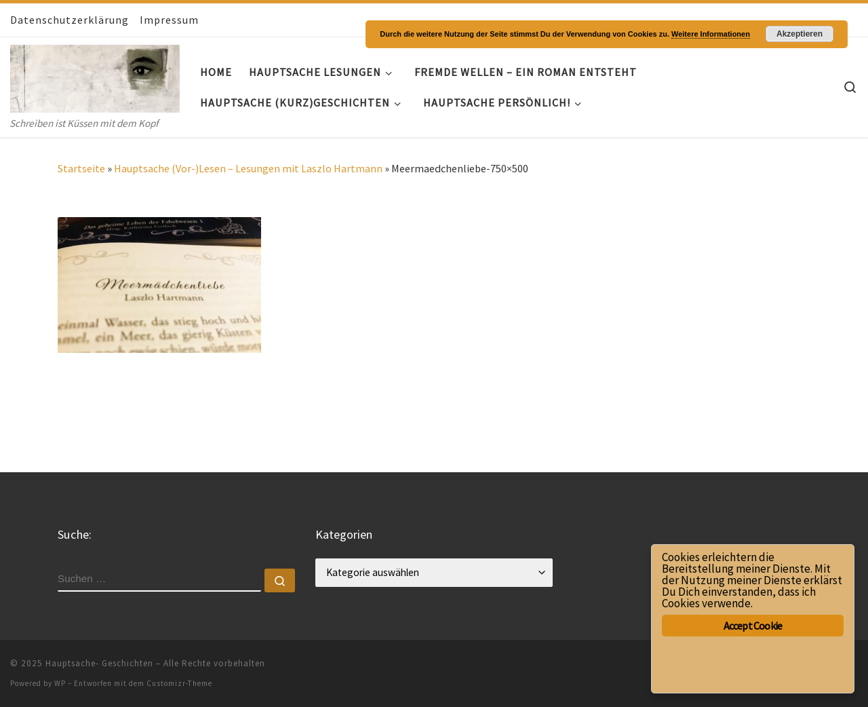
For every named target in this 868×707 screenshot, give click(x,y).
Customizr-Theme (179, 683)
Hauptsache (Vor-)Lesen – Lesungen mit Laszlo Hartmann (248, 168)
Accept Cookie (753, 625)
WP (60, 683)
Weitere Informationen (710, 34)
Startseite (81, 168)
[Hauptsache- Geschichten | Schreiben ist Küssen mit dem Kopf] (95, 75)
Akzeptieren (799, 34)
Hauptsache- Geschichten (99, 663)
